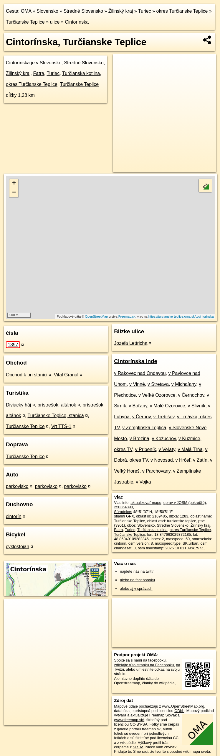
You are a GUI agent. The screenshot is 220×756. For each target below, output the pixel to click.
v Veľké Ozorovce (157, 395)
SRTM (138, 747)
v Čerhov (141, 416)
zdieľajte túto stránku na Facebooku (144, 665)
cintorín (13, 516)
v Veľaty (167, 449)
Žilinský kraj (120, 11)
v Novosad (161, 460)
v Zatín (200, 460)
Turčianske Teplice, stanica (56, 415)
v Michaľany (183, 384)
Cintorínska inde (135, 361)
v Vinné (137, 384)
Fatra (38, 73)
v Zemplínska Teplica (144, 427)
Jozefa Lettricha (130, 343)
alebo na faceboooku (137, 580)
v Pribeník (145, 449)
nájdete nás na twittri (137, 571)
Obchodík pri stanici (26, 374)
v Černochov (191, 395)
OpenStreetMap (96, 316)
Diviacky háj (18, 404)
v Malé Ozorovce (167, 405)
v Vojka (143, 481)
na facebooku (154, 660)
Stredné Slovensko (83, 11)
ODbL (179, 710)
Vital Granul (66, 374)
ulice (54, 22)
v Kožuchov (164, 438)
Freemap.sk (126, 316)
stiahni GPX (124, 516)
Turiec (144, 11)
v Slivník (197, 405)
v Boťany (138, 405)
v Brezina (139, 438)
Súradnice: (123, 512)
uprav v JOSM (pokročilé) (184, 502)
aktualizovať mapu (145, 502)
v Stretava (158, 384)
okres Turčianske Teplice (182, 11)
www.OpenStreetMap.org (183, 706)
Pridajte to (122, 751)
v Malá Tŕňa (190, 449)
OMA (26, 11)
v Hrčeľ (182, 460)
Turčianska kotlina (81, 73)
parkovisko (17, 486)
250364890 (123, 507)
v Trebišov (163, 416)
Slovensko (47, 11)
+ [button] (14, 183)
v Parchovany (156, 470)
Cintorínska (77, 22)
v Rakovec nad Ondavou (140, 373)
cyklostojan (17, 546)
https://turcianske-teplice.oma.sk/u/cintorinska (181, 316)
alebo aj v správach (136, 588)
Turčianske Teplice (25, 22)
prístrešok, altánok (57, 404)
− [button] (14, 192)
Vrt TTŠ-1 (61, 426)
